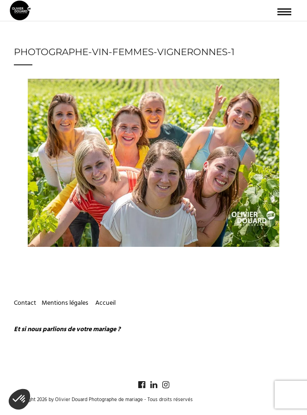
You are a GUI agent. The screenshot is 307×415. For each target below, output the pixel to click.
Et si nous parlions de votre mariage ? (67, 329)
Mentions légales (66, 303)
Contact (25, 303)
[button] (19, 399)
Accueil (105, 303)
